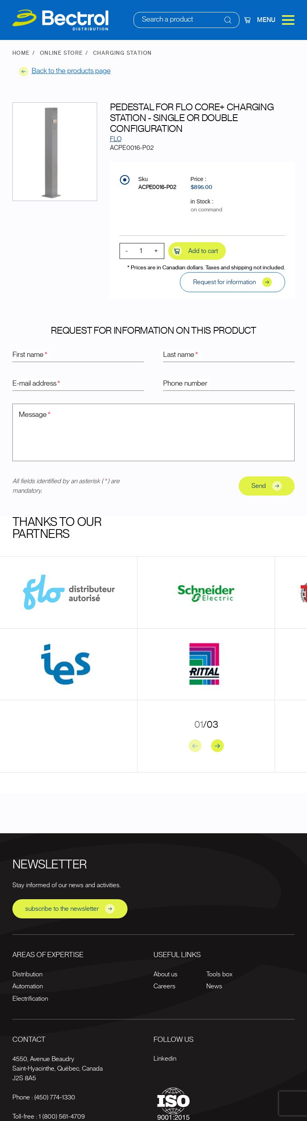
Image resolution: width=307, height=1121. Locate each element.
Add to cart (195, 251)
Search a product (167, 19)
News (214, 986)
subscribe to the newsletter (70, 909)
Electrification (30, 999)
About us (165, 974)
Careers (164, 986)
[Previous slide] (195, 745)
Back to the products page (65, 71)
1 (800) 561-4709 (62, 1116)
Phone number (185, 383)
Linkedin (165, 1058)
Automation (27, 986)
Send (266, 486)
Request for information (232, 282)
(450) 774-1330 (54, 1097)
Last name (181, 354)
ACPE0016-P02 (157, 187)
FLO (116, 139)
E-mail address (36, 383)
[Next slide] (217, 745)
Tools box (219, 974)
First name (30, 354)
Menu (276, 20)
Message (35, 414)
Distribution (27, 974)
